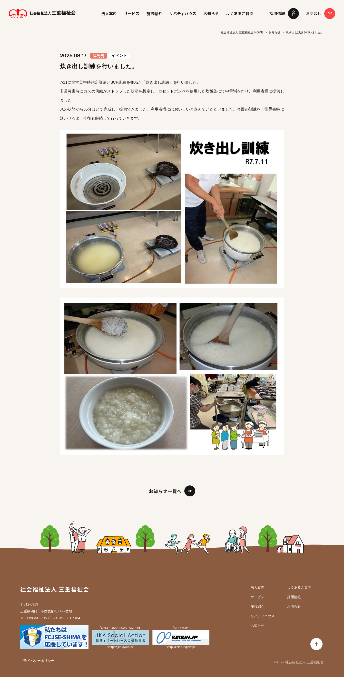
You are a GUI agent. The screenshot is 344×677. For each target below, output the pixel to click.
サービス (131, 13)
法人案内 (109, 13)
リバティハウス (182, 13)
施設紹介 (154, 13)
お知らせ (211, 13)
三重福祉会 (42, 13)
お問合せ (294, 606)
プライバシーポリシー (37, 661)
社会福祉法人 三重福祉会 (54, 589)
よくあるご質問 (239, 13)
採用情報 (294, 597)
